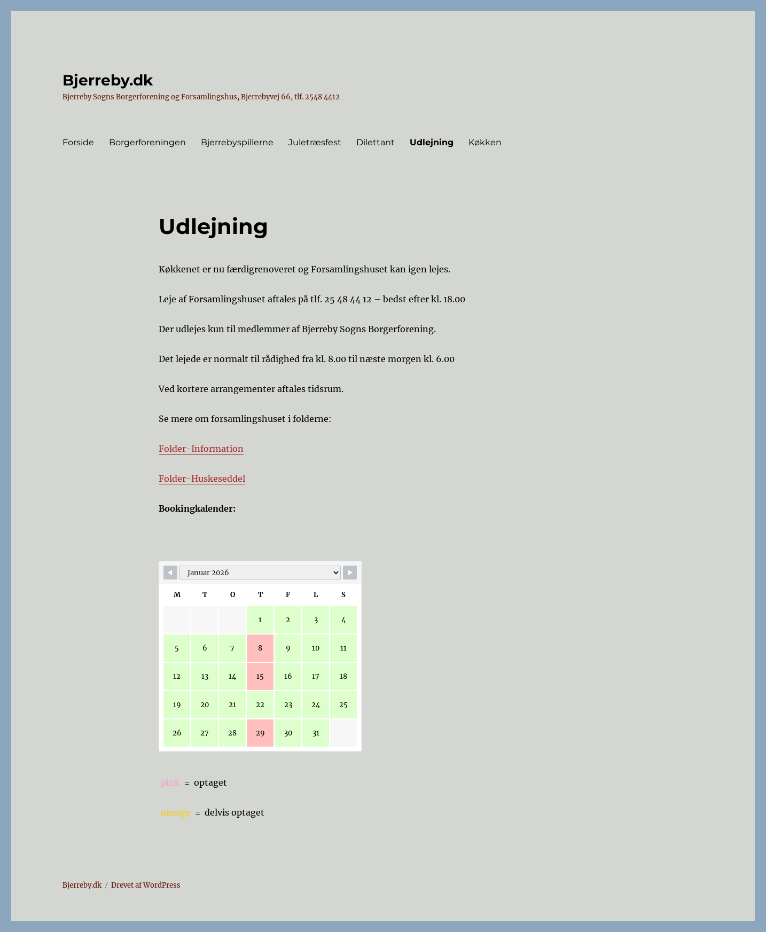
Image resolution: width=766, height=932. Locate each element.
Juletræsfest (314, 142)
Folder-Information (201, 448)
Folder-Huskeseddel (202, 478)
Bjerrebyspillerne (237, 142)
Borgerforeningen (147, 142)
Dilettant (375, 142)
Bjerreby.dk (107, 80)
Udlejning (432, 142)
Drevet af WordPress (146, 885)
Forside (78, 142)
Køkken (485, 142)
